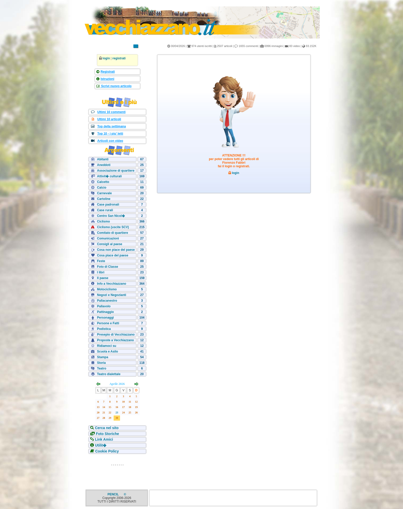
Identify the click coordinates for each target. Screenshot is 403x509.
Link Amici (104, 439)
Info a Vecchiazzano (111, 283)
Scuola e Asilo (107, 351)
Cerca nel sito (106, 428)
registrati (118, 58)
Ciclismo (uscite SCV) (113, 227)
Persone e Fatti (108, 323)
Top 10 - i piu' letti (110, 133)
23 (117, 412)
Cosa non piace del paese (116, 250)
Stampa (102, 357)
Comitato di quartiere (112, 233)
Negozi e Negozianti (111, 295)
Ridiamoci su (106, 346)
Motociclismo (107, 289)
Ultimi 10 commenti (111, 112)
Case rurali (105, 210)
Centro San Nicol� (111, 216)
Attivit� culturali (109, 176)
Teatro (101, 368)
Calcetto (103, 182)
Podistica (104, 329)
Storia (101, 363)
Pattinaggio (105, 312)
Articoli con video (110, 141)
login (106, 58)
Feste (101, 261)
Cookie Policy (107, 451)
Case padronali (108, 204)
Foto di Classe (107, 267)
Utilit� (100, 445)
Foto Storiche (107, 434)
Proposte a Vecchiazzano (115, 340)
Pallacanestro (107, 300)
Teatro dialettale (108, 374)
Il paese (102, 278)
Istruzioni (107, 79)
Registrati (107, 71)
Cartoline (103, 199)
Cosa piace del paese (112, 255)
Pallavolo (104, 306)
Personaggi (105, 317)
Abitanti (102, 159)
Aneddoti (103, 165)
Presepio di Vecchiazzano (115, 334)
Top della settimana (111, 126)
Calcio (101, 187)
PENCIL (113, 494)
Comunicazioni (108, 238)
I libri (100, 272)
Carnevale (104, 193)
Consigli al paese (109, 244)
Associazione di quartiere (115, 170)
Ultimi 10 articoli (109, 119)
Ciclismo (103, 221)
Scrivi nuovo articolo (116, 86)
